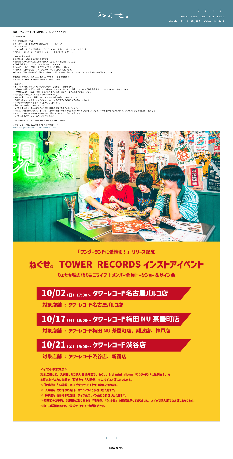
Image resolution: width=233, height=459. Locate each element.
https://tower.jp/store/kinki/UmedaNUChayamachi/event (34, 128)
